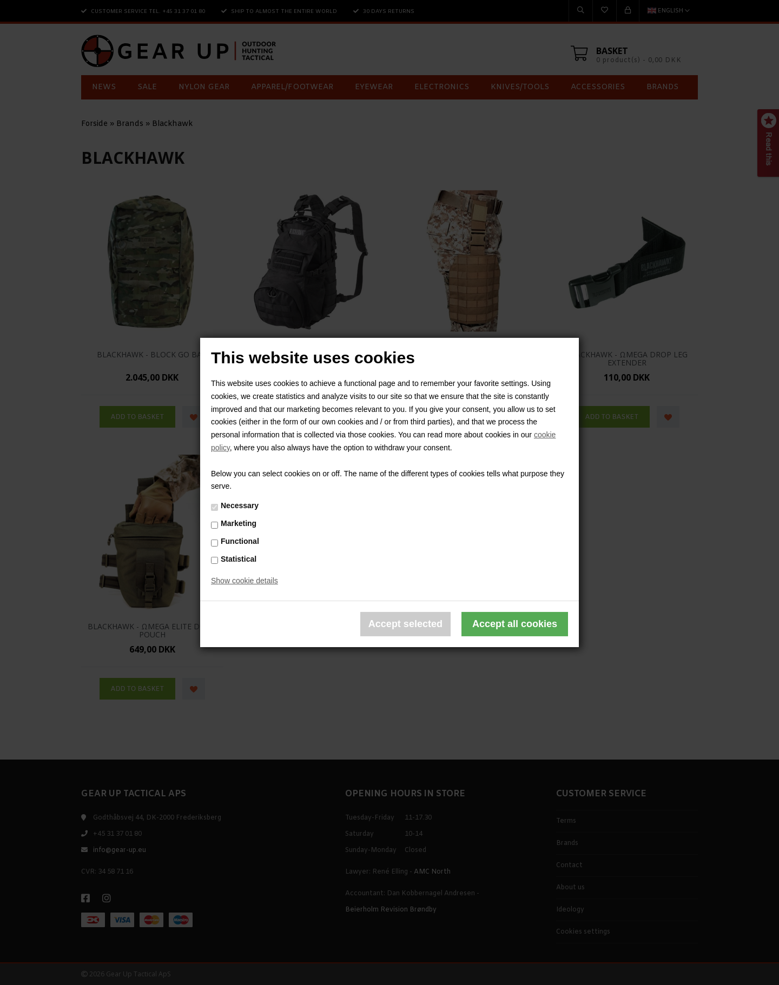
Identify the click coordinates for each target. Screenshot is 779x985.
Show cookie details (244, 580)
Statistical (238, 558)
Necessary (240, 505)
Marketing (238, 523)
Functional (240, 541)
